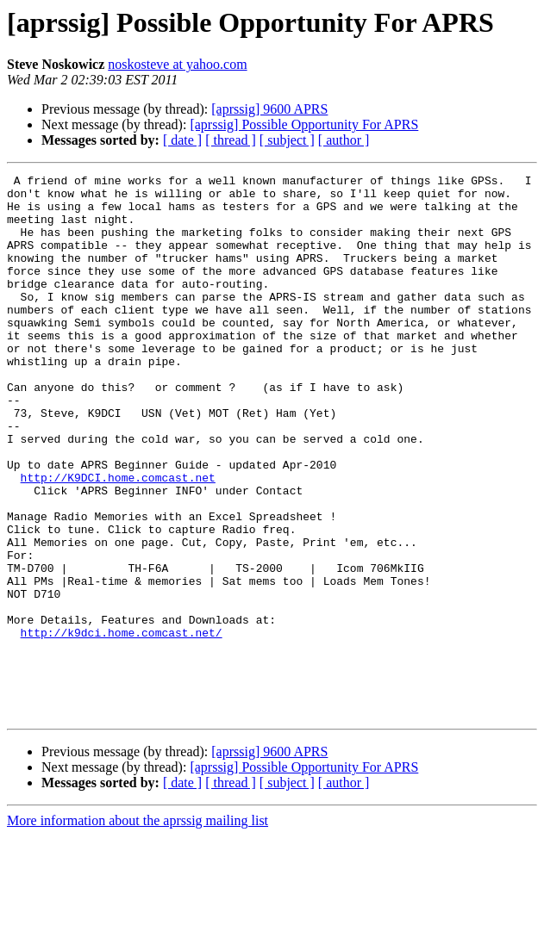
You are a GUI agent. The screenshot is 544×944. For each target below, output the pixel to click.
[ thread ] (230, 140)
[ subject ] (287, 140)
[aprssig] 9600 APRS (269, 109)
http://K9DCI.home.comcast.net (118, 539)
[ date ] (182, 140)
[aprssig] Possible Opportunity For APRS (304, 124)
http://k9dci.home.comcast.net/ (121, 725)
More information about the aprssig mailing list (137, 929)
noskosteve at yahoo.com (177, 64)
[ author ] (344, 140)
